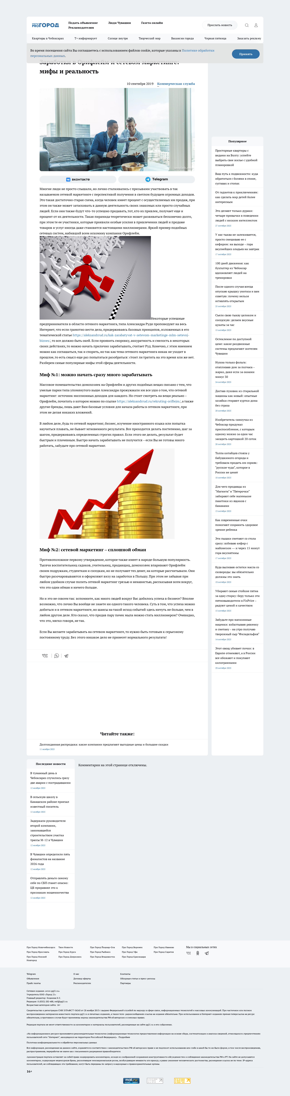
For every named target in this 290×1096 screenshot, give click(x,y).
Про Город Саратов (164, 952)
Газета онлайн (152, 23)
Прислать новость (220, 25)
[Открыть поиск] (246, 25)
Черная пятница (215, 38)
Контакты (125, 974)
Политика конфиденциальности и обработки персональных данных (62, 1042)
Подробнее (124, 1037)
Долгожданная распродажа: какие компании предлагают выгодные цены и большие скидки (117, 747)
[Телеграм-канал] (156, 179)
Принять (245, 54)
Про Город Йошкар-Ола (102, 947)
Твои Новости (65, 947)
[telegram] (67, 655)
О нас (76, 974)
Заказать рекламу (249, 38)
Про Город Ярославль (38, 952)
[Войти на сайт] (256, 25)
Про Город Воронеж (132, 947)
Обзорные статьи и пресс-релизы (137, 978)
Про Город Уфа (129, 952)
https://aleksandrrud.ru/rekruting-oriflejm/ (149, 401)
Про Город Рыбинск (100, 952)
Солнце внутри (118, 38)
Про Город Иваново (164, 947)
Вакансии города (182, 38)
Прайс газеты (34, 983)
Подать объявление (83, 23)
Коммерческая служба (176, 84)
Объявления (33, 978)
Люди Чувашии (119, 23)
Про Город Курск (67, 952)
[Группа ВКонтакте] (78, 179)
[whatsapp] (56, 655)
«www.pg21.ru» (52, 991)
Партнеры (125, 983)
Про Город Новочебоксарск (41, 947)
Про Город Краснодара (134, 956)
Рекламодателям (81, 27)
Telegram (31, 974)
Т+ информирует (86, 38)
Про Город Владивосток (102, 956)
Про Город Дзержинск (69, 956)
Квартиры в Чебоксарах (48, 38)
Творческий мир (150, 38)
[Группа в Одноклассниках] (197, 953)
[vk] (45, 655)
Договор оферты (82, 978)
